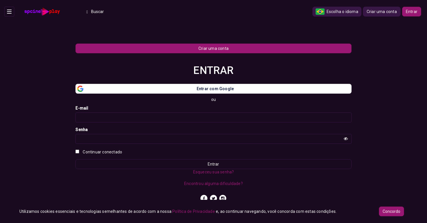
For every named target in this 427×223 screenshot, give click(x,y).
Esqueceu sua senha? (213, 172)
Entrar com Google (155, 88)
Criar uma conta (382, 11)
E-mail (81, 108)
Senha (81, 129)
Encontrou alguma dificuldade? (213, 183)
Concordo (391, 211)
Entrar (411, 11)
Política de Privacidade (193, 211)
